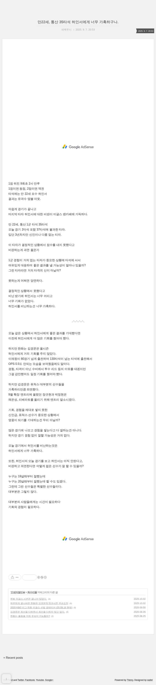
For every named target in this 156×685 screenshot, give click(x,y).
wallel (150, 680)
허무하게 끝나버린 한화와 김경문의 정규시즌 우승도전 (39, 603)
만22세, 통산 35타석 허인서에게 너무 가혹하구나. (78, 22)
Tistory (130, 680)
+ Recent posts (13, 657)
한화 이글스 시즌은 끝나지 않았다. (28, 599)
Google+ (49, 680)
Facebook (30, 680)
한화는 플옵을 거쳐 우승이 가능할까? (30, 616)
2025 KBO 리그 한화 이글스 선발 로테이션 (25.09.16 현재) (41, 607)
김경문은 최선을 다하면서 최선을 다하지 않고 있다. (37, 612)
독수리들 (32, 592)
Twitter (21, 680)
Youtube (40, 680)
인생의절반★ (18, 592)
